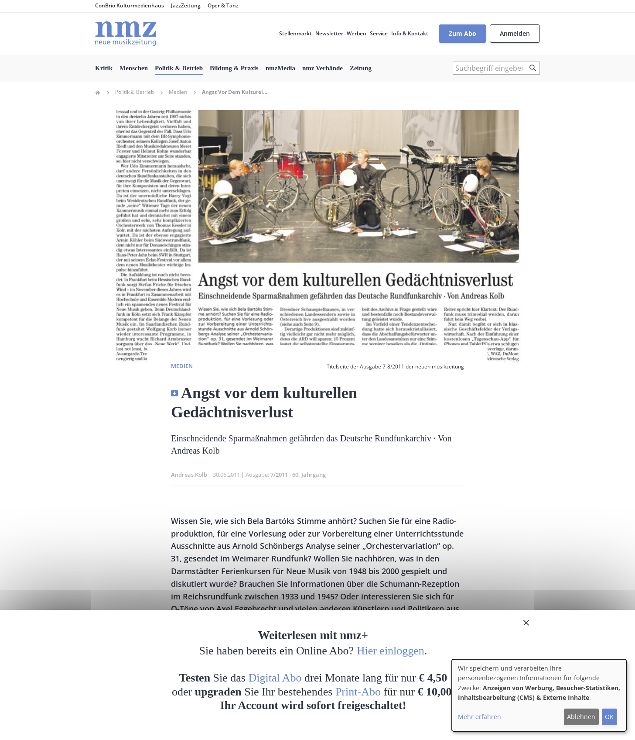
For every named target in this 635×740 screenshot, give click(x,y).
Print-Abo (358, 691)
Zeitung (361, 68)
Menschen (133, 68)
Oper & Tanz (223, 5)
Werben (356, 33)
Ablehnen (581, 716)
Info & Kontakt (409, 33)
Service (379, 33)
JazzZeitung (186, 5)
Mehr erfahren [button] (479, 716)
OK (609, 716)
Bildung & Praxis (234, 68)
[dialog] (539, 695)
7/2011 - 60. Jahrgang (298, 474)
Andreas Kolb (189, 474)
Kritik (104, 68)
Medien (178, 92)
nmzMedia (280, 68)
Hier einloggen (390, 650)
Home (97, 92)
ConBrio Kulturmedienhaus (129, 5)
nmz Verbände (322, 68)
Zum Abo (462, 33)
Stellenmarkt (295, 33)
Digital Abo (275, 677)
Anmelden (515, 33)
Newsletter (329, 33)
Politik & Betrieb (179, 68)
